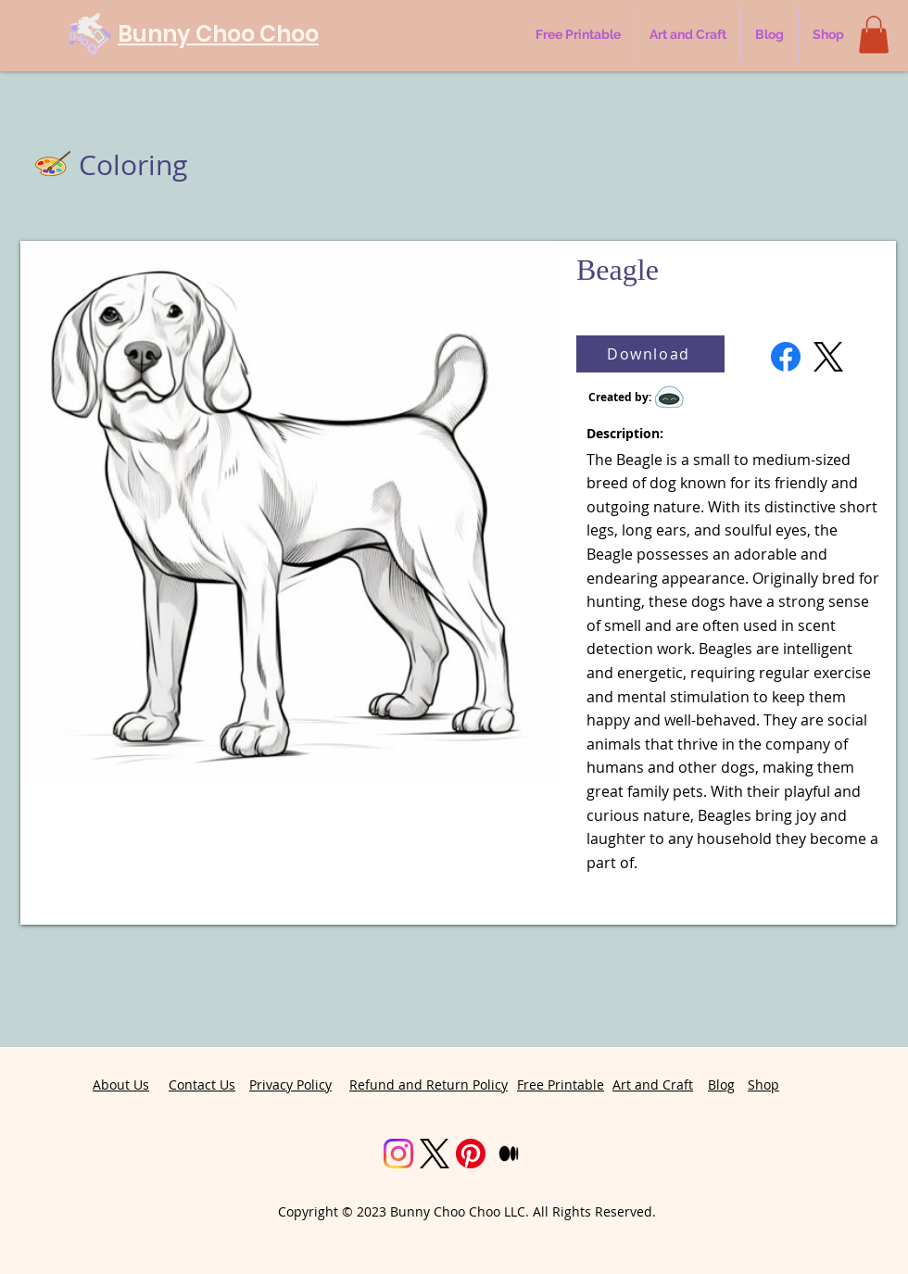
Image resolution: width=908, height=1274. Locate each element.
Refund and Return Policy (428, 1084)
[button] (873, 35)
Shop (763, 1084)
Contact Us (202, 1084)
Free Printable (560, 1084)
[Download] (650, 353)
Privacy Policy (290, 1084)
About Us (121, 1084)
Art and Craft (652, 1084)
